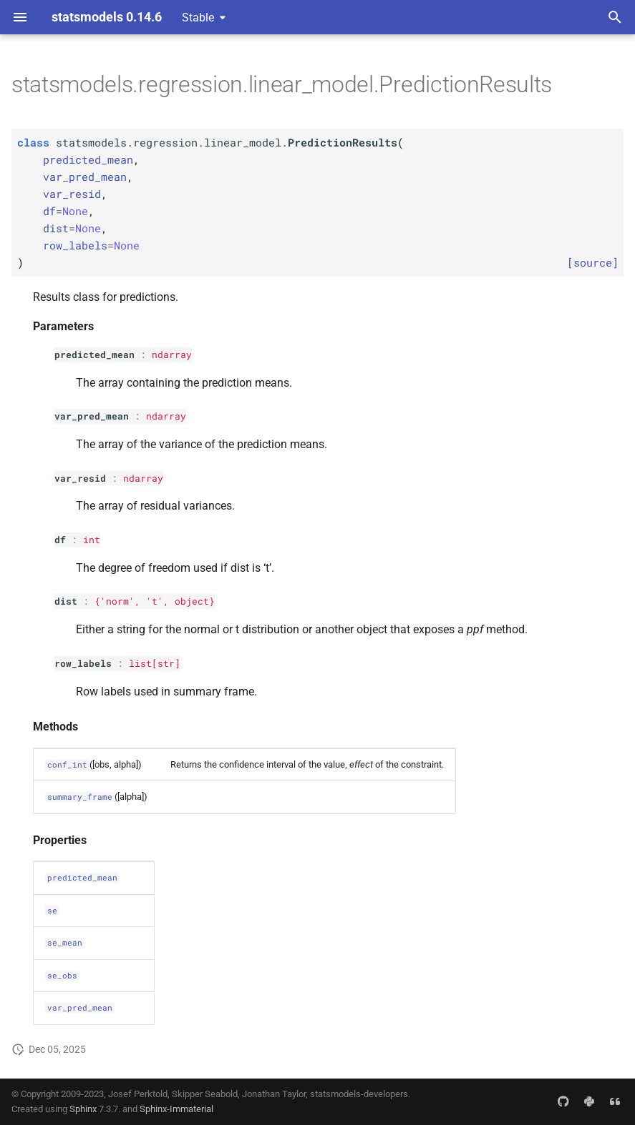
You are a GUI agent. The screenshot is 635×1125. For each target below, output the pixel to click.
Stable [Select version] (198, 17)
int (91, 539)
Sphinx (83, 1109)
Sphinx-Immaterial (176, 1109)
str (166, 663)
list (140, 663)
